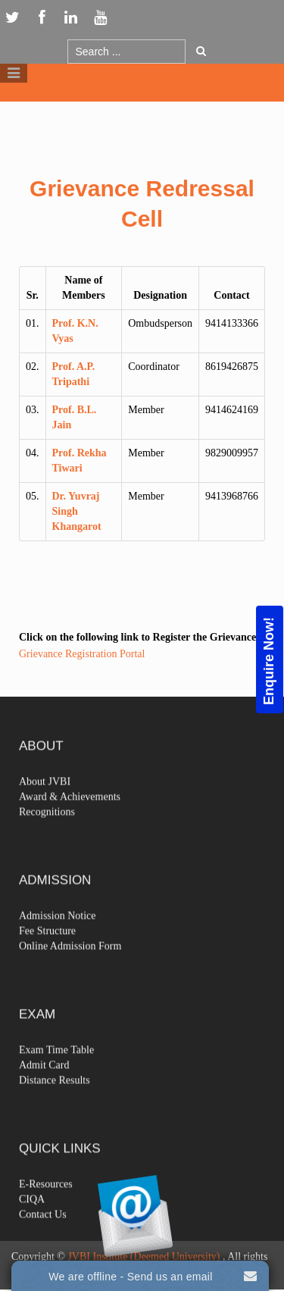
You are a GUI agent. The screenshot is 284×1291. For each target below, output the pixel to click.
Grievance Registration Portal (82, 654)
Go (201, 50)
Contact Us (43, 1233)
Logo (142, 112)
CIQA (32, 1218)
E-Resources (46, 1203)
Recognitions (47, 831)
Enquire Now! (268, 660)
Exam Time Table (56, 1069)
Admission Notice (57, 935)
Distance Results (54, 1099)
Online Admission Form (70, 965)
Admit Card (44, 1084)
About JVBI (44, 801)
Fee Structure (47, 950)
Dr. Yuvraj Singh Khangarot (76, 511)
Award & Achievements (69, 816)
